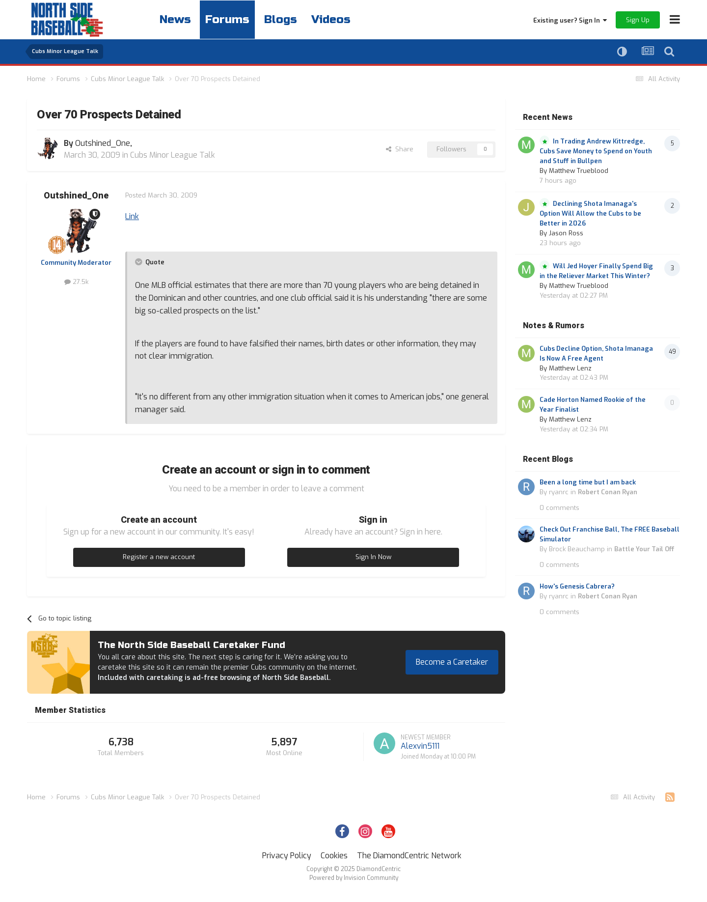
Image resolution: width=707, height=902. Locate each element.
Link (132, 216)
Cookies (334, 855)
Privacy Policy (286, 855)
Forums (230, 19)
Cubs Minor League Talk (172, 155)
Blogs (285, 19)
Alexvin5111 (420, 746)
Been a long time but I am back (588, 482)
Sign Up (638, 20)
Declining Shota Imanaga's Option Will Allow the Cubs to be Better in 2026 (590, 213)
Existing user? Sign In (570, 20)
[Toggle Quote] (139, 262)
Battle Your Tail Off (644, 549)
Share (399, 149)
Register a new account (159, 557)
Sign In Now (373, 557)
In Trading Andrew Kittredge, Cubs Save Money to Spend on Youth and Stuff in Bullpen (596, 151)
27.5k (76, 282)
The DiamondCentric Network (409, 855)
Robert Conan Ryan (607, 492)
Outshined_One (76, 195)
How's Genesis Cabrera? (577, 586)
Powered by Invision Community (353, 878)
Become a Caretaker (452, 662)
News (176, 19)
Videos (338, 19)
